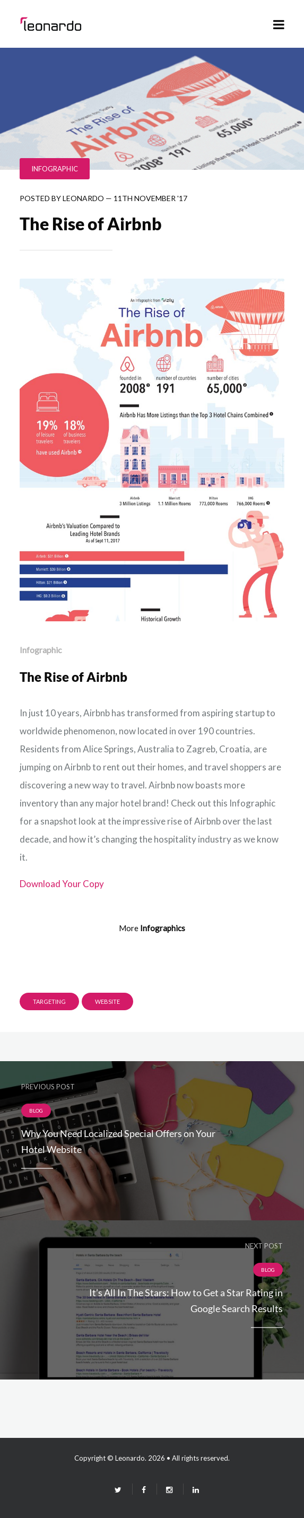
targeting (49, 1001)
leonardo (83, 198)
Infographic (54, 168)
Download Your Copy (62, 883)
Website (107, 1001)
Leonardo (130, 1458)
